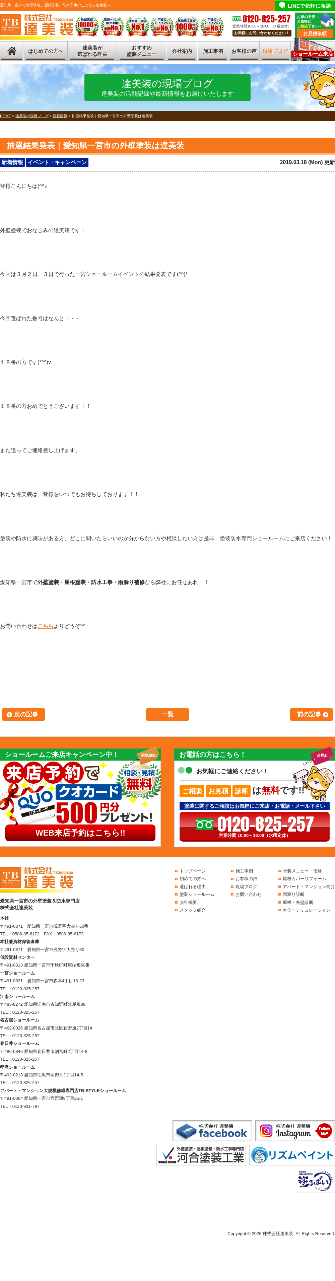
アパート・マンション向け (309, 886)
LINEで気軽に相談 (309, 6)
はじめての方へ (45, 51)
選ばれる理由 (193, 886)
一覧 (167, 714)
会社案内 (182, 51)
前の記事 (309, 714)
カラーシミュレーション (307, 910)
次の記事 (26, 714)
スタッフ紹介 (193, 910)
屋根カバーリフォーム (304, 878)
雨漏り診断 (294, 894)
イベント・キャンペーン (57, 162)
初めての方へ (193, 878)
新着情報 (12, 162)
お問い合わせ (249, 894)
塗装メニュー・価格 (302, 870)
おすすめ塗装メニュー (142, 51)
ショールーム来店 (313, 54)
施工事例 (213, 51)
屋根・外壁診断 (298, 902)
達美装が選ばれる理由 (92, 51)
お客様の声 (244, 51)
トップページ (193, 870)
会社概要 (188, 902)
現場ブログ (275, 51)
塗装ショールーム (197, 894)
